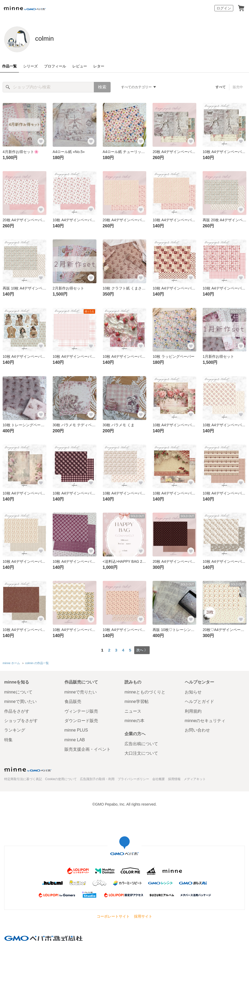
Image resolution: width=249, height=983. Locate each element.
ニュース (132, 710)
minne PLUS (76, 729)
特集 (8, 739)
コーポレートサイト (113, 915)
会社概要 (158, 778)
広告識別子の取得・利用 (97, 778)
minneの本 (134, 719)
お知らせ (193, 691)
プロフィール (55, 66)
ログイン (223, 8)
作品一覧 (9, 66)
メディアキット (195, 778)
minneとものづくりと (144, 691)
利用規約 (193, 710)
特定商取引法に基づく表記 (23, 778)
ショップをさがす (21, 719)
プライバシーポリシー (133, 778)
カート (241, 8)
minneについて (18, 691)
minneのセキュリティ (205, 719)
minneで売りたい (80, 691)
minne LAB (74, 739)
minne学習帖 (136, 700)
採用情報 (174, 778)
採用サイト (143, 915)
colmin (50, 39)
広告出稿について (141, 743)
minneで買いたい (20, 700)
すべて (221, 87)
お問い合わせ (197, 729)
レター (98, 66)
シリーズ (30, 66)
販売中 (238, 87)
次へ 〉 (142, 650)
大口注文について (141, 752)
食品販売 (72, 700)
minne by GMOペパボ (25, 8)
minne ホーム (11, 662)
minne (27, 768)
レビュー (79, 66)
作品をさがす (16, 710)
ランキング (14, 729)
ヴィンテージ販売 (81, 710)
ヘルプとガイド (199, 700)
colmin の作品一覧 (36, 662)
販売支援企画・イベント (87, 748)
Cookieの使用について (61, 778)
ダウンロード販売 (81, 719)
